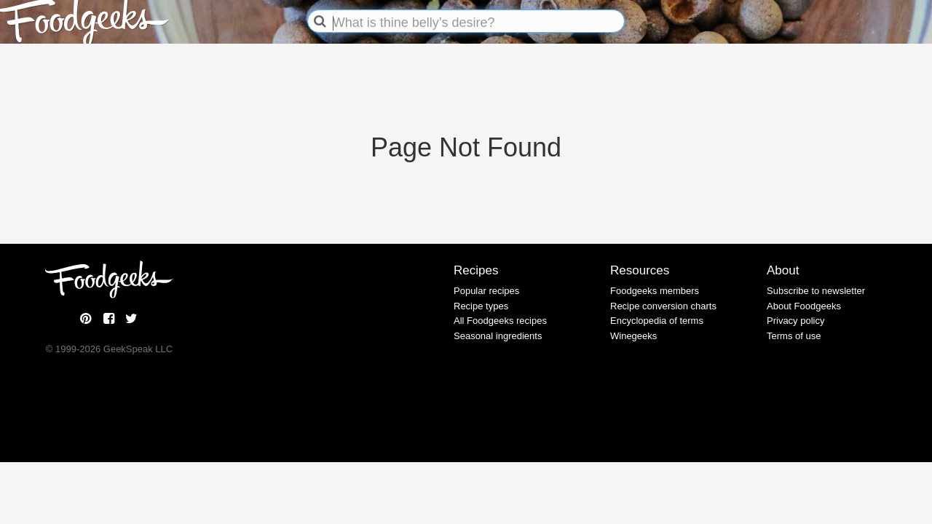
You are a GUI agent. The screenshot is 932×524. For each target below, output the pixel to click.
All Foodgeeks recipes (500, 320)
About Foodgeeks (804, 306)
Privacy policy (795, 320)
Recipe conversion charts (663, 306)
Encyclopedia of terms (656, 320)
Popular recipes (486, 290)
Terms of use (794, 335)
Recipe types (481, 306)
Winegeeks (633, 335)
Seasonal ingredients (498, 335)
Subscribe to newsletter (816, 290)
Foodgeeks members (654, 290)
